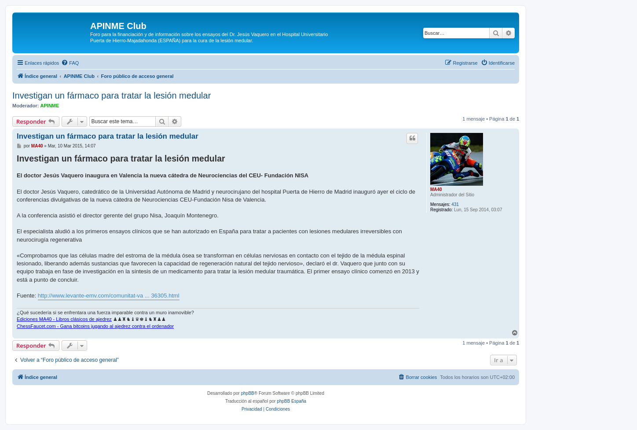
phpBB (247, 393)
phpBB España (291, 401)
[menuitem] (70, 63)
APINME (49, 105)
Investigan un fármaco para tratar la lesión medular (111, 95)
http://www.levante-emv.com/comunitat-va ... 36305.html (108, 295)
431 (455, 204)
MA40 (436, 189)
